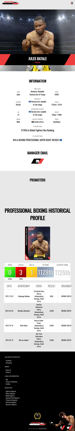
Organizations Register (13, 398)
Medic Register (10, 396)
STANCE (56, 119)
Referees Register (11, 402)
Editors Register (10, 394)
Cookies (8, 384)
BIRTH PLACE (37, 89)
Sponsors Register (11, 404)
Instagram (9, 363)
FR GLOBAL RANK (37, 126)
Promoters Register (12, 400)
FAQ (7, 380)
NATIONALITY (37, 99)
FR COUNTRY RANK (37, 136)
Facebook (8, 361)
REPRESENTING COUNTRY (37, 109)
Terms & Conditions (11, 382)
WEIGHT (57, 112)
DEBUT (56, 92)
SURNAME (18, 102)
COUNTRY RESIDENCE (37, 119)
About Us (8, 370)
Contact (8, 372)
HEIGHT (57, 102)
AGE (18, 112)
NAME (18, 92)
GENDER (18, 119)
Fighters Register (11, 391)
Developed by (37, 429)
